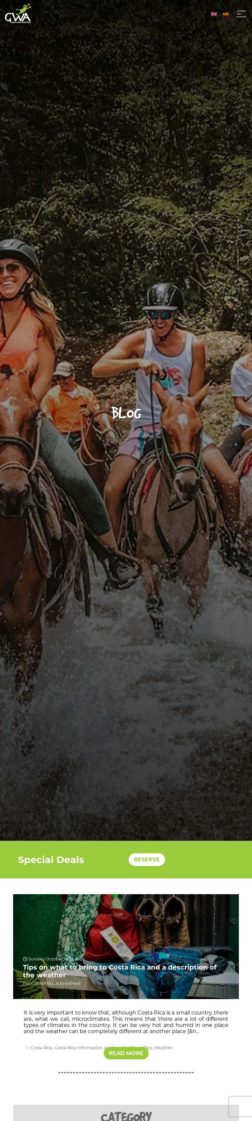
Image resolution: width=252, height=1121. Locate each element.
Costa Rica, (42, 1047)
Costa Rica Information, (78, 1047)
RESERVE (147, 859)
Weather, (163, 1047)
